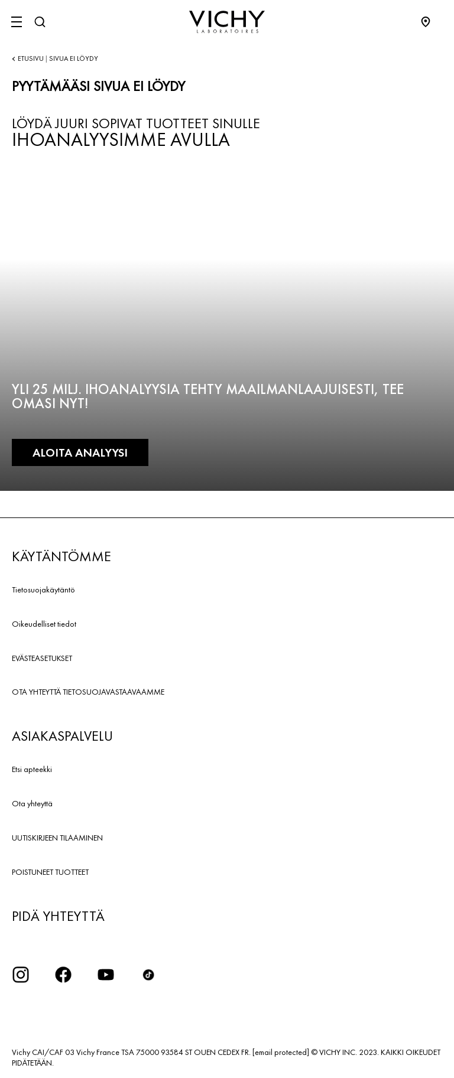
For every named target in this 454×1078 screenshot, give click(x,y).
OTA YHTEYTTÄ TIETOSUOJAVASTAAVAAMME (88, 691)
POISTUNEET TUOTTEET (50, 872)
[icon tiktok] (148, 974)
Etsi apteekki (32, 769)
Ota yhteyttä (32, 803)
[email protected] (280, 1052)
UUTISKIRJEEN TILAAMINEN (57, 837)
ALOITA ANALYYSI (80, 452)
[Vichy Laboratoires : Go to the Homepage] (227, 22)
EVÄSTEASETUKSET (42, 658)
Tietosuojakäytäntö (43, 589)
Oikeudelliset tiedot (44, 623)
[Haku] (40, 22)
